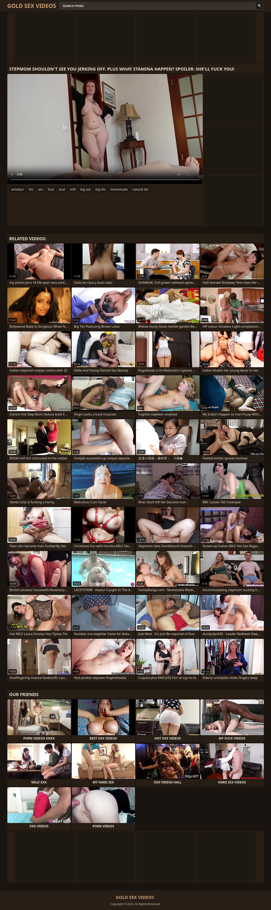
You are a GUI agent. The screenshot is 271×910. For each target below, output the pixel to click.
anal (62, 189)
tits (31, 189)
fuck (51, 189)
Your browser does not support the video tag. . (105, 129)
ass (40, 189)
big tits (100, 189)
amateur (17, 189)
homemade (118, 189)
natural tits (140, 189)
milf (73, 189)
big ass (85, 189)
